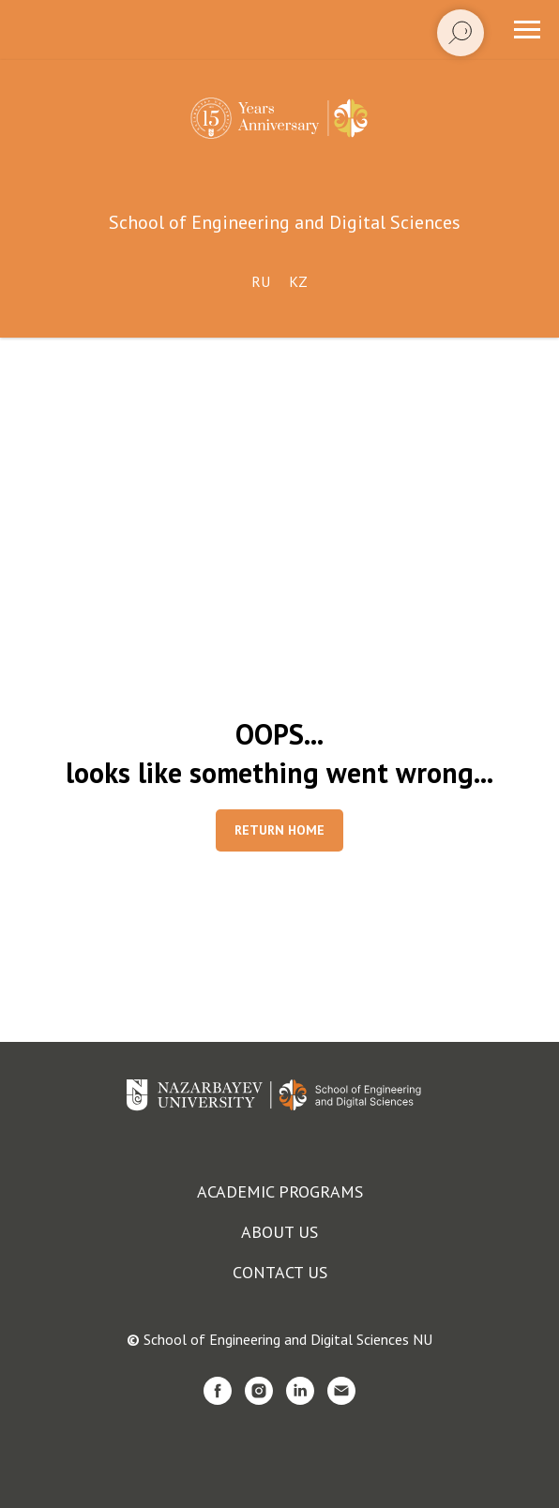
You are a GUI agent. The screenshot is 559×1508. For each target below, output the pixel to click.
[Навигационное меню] (527, 30)
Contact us (280, 1272)
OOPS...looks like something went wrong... (279, 753)
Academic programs (280, 1191)
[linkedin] (300, 1391)
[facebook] (218, 1391)
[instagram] (259, 1391)
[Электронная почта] (341, 1391)
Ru (260, 281)
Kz (298, 281)
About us (279, 1232)
